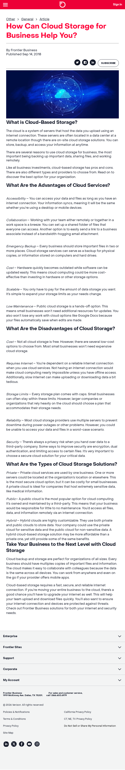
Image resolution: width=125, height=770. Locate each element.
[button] (62, 636)
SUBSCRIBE (108, 63)
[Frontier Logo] (62, 5)
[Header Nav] (6, 5)
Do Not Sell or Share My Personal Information (90, 726)
